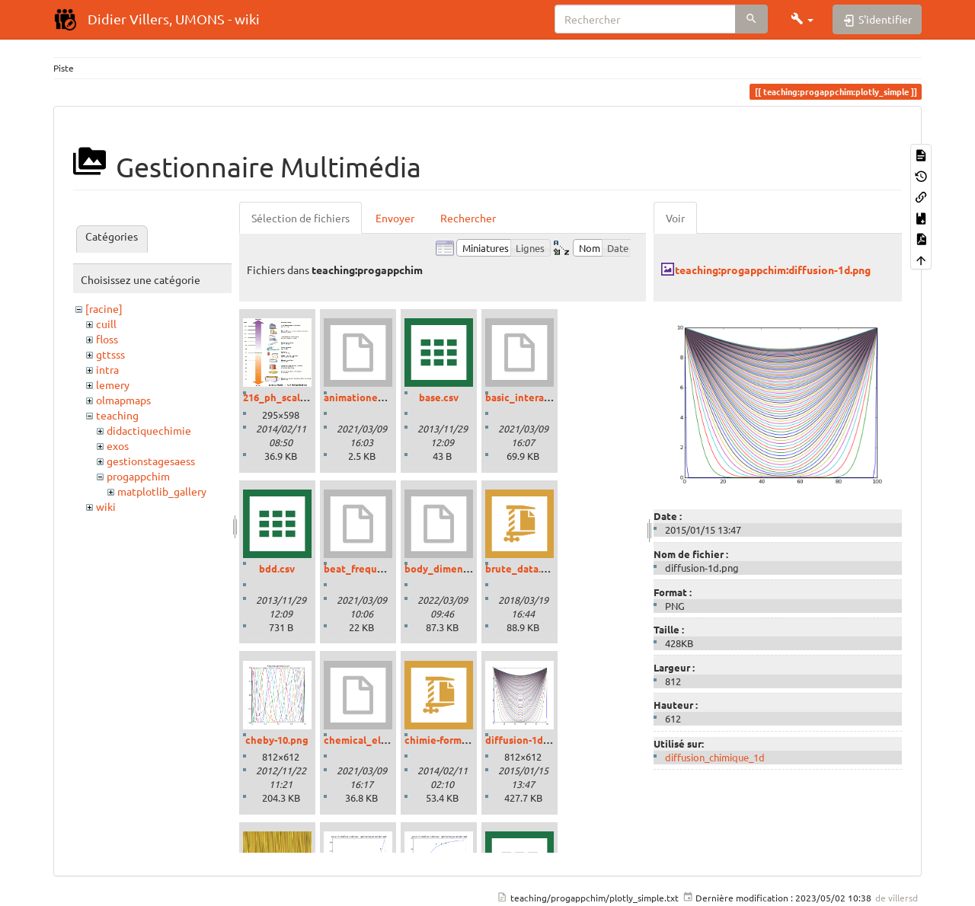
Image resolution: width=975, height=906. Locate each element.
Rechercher (468, 218)
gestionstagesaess (151, 460)
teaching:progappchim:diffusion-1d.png (773, 269)
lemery (112, 384)
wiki (106, 506)
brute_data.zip (520, 568)
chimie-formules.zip (451, 739)
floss (107, 339)
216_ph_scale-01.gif (289, 397)
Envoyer (395, 218)
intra (107, 369)
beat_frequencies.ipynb (380, 568)
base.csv (439, 397)
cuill (106, 323)
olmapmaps (123, 400)
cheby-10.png (276, 739)
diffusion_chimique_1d (715, 757)
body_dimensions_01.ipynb (468, 568)
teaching (117, 415)
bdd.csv (277, 568)
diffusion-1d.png (524, 739)
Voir (675, 218)
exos (118, 445)
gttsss (110, 354)
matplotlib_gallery (161, 491)
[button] (802, 19)
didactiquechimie (149, 430)
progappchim (138, 476)
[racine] (104, 308)
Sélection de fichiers (300, 218)
